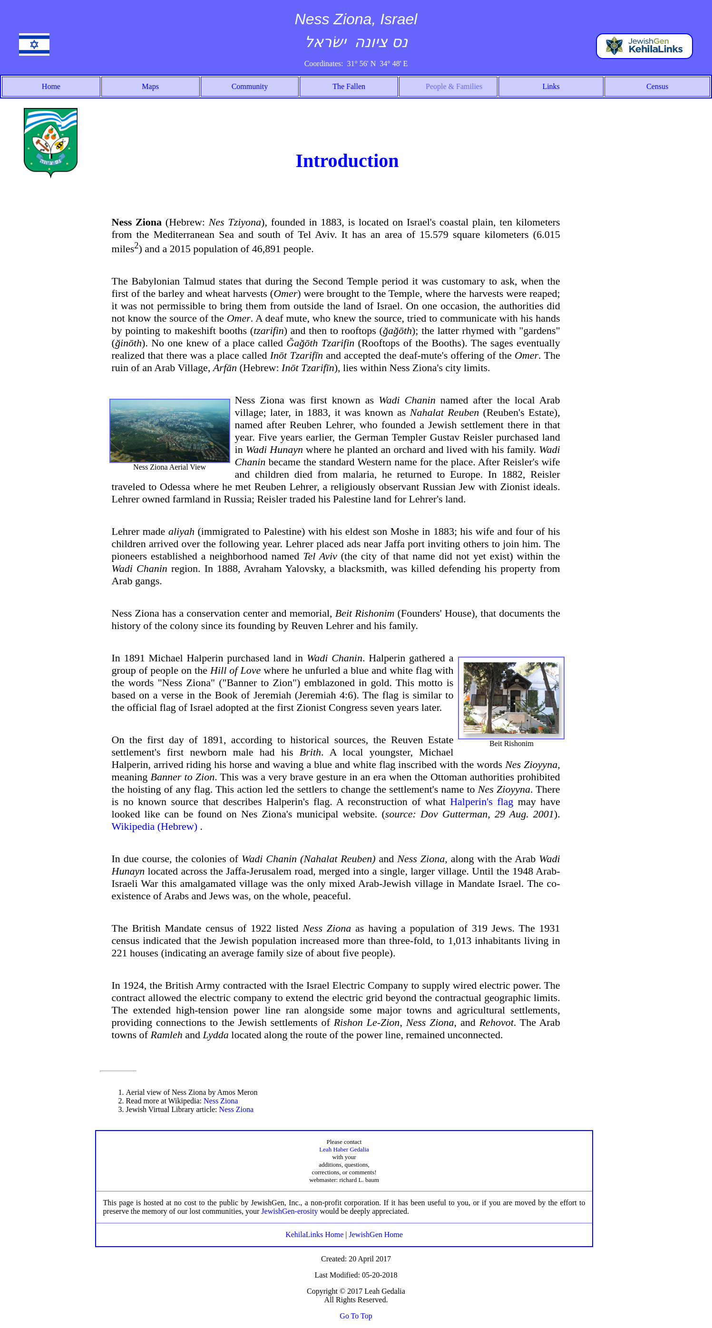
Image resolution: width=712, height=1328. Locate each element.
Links (550, 86)
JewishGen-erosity (289, 1211)
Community (250, 86)
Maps (150, 86)
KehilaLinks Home (315, 1234)
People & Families (454, 86)
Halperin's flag (481, 801)
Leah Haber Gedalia (344, 1149)
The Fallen (348, 86)
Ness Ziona (221, 1101)
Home (51, 86)
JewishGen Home (376, 1234)
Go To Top (356, 1316)
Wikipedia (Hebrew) (156, 826)
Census (657, 86)
